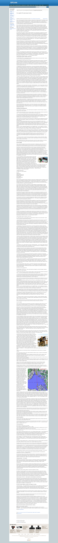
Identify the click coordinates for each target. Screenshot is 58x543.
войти (20, 522)
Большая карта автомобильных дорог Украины (12, 19)
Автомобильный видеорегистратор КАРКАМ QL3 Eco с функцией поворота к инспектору (32, 531)
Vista (36, 512)
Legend (33, 512)
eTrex (18, 512)
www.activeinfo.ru (21, 509)
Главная (18, 10)
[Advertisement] (34, 2)
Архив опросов (38, 534)
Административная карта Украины (12, 15)
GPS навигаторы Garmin (29, 512)
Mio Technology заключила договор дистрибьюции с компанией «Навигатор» (25, 527)
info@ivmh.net (29, 538)
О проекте (22, 534)
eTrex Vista (24, 512)
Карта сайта (31, 534)
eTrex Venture (21, 512)
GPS (26, 512)
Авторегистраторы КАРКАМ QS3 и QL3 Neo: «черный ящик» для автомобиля (38, 531)
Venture (35, 512)
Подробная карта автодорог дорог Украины (12, 13)
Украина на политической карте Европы (12, 21)
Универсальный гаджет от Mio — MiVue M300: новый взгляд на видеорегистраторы (13, 531)
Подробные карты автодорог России (12, 24)
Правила (25, 534)
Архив (34, 534)
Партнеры (28, 534)
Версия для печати (45, 18)
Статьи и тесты (20, 10)
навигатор (39, 512)
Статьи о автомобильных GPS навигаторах (28, 10)
